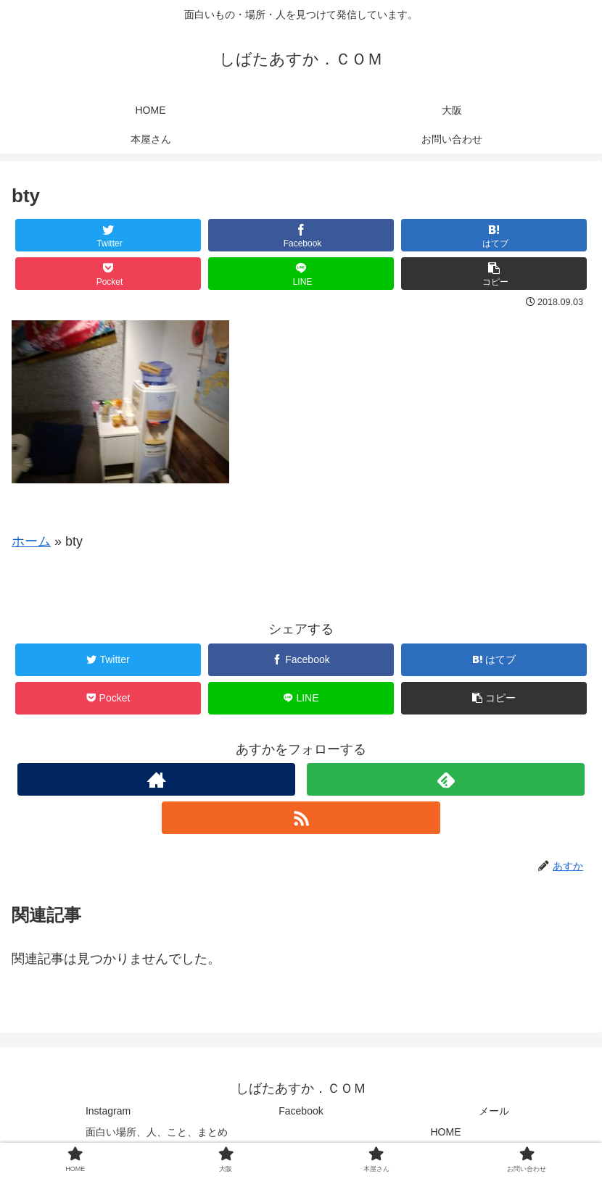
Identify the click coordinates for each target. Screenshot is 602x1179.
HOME (446, 1132)
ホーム (31, 541)
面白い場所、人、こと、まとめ (157, 1132)
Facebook (301, 1111)
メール (494, 1111)
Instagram (108, 1111)
